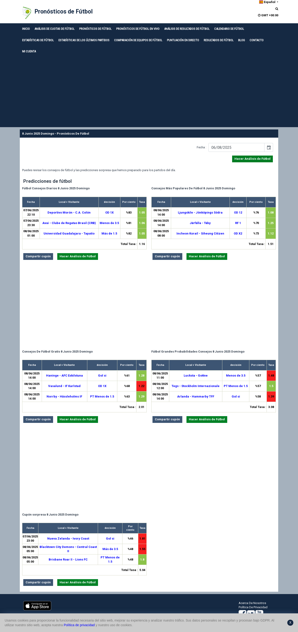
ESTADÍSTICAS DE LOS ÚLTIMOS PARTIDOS (83, 40)
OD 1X (109, 212)
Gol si (102, 375)
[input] (236, 147)
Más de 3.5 (110, 549)
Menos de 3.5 (109, 223)
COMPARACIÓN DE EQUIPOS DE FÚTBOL (138, 40)
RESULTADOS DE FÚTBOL (219, 40)
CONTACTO (257, 40)
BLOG (241, 40)
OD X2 (238, 233)
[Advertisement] (149, 92)
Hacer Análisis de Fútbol (252, 158)
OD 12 (238, 212)
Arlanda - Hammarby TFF (195, 396)
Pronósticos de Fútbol (63, 11)
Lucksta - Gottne (196, 375)
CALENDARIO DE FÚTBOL (229, 29)
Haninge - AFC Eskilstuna (64, 375)
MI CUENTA (29, 51)
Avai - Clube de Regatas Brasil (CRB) (69, 223)
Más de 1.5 (109, 233)
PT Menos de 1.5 (102, 396)
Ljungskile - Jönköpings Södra (200, 212)
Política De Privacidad (253, 607)
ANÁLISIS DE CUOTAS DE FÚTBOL (54, 29)
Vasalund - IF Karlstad (64, 386)
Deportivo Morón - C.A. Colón (69, 212)
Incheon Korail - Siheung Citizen (200, 233)
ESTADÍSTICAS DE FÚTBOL (38, 40)
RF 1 (238, 223)
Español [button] (267, 2)
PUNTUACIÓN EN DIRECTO (183, 40)
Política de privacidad (79, 625)
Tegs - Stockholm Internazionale (196, 386)
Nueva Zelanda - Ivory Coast (68, 538)
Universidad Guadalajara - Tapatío (69, 233)
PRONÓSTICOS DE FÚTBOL (95, 29)
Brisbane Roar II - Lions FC (68, 559)
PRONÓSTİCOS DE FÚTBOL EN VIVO (137, 29)
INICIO (26, 29)
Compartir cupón (38, 256)
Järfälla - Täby (200, 223)
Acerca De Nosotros (252, 603)
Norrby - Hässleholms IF (64, 396)
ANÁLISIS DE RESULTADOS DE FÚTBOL (187, 29)
